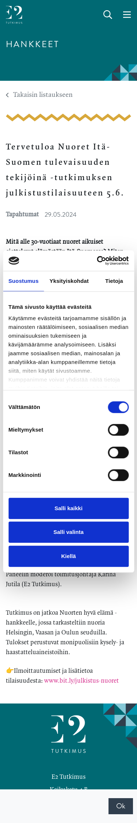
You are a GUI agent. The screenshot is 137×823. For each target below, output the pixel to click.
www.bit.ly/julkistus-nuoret (81, 681)
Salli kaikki (68, 508)
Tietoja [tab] (114, 281)
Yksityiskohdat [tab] (69, 281)
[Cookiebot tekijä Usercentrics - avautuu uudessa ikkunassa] (97, 260)
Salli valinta (68, 532)
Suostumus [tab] (23, 281)
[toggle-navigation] (127, 15)
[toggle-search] (108, 15)
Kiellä (68, 556)
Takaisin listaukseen (39, 95)
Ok (120, 806)
